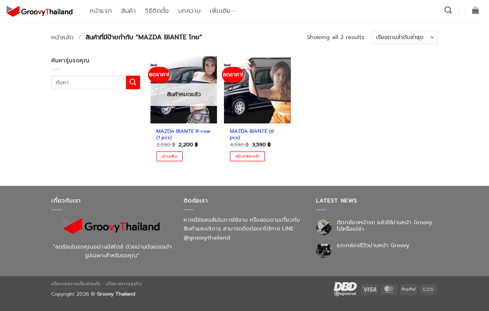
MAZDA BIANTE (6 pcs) (252, 134)
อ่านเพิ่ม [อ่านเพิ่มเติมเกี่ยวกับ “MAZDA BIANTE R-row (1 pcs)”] (169, 156)
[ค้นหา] (448, 10)
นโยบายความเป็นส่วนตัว (76, 284)
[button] (475, 10)
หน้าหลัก (62, 37)
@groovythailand (207, 238)
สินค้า (128, 10)
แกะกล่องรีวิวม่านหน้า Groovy (373, 245)
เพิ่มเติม (222, 10)
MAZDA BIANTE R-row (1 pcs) (183, 134)
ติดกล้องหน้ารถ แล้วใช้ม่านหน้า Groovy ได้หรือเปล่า (384, 226)
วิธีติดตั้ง (157, 10)
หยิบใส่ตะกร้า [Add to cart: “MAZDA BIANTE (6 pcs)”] (247, 156)
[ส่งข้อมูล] (133, 82)
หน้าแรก (101, 10)
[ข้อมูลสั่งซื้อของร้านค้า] (405, 37)
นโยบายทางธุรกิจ (124, 284)
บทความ (189, 10)
